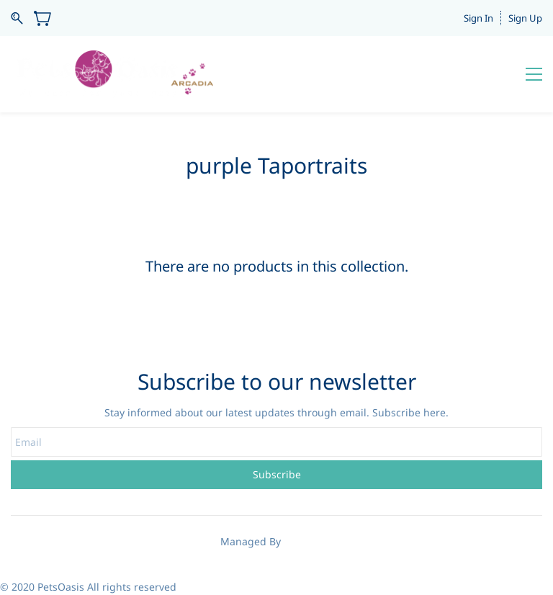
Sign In (478, 18)
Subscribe (277, 474)
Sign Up (525, 18)
